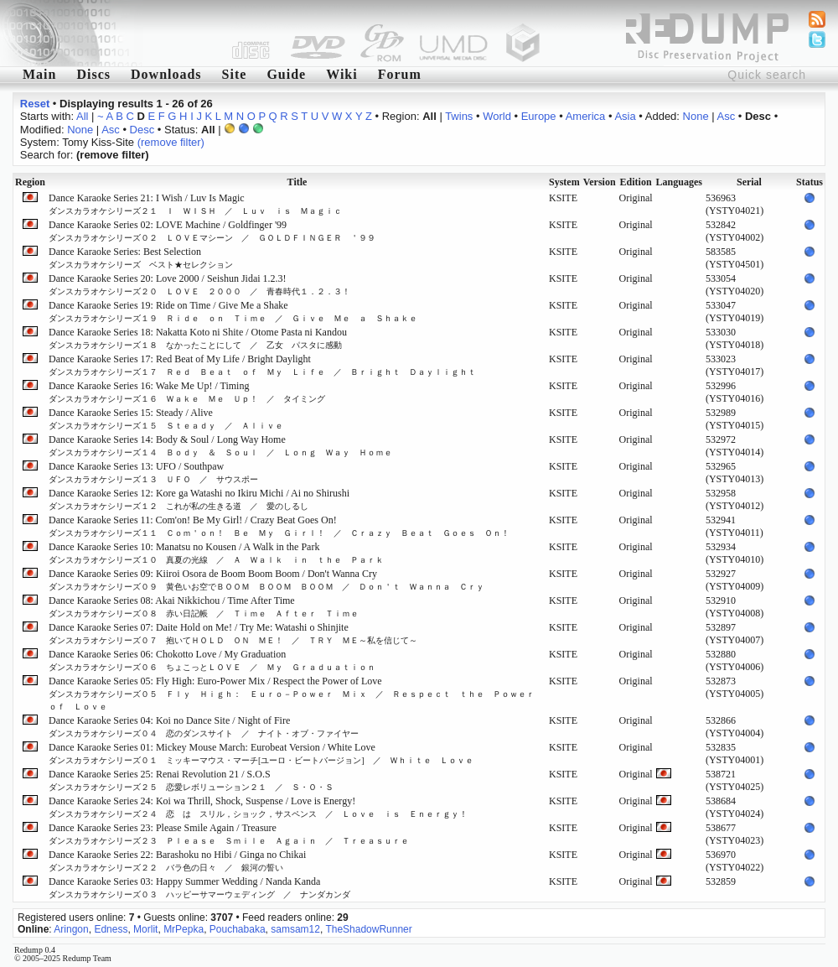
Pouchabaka (238, 929)
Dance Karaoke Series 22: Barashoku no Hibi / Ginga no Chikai (177, 860)
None (696, 116)
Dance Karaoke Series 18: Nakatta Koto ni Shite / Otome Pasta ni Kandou (198, 338)
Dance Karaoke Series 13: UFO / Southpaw (153, 472)
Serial (749, 182)
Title (297, 182)
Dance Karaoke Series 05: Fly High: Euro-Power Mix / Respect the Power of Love (296, 693)
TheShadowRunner (368, 929)
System (564, 182)
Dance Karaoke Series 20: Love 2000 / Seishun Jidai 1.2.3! (199, 284)
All (82, 116)
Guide (286, 74)
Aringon (71, 929)
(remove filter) (170, 142)
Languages (679, 182)
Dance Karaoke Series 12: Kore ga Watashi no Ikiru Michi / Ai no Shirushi (199, 499)
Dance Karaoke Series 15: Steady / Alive (166, 418)
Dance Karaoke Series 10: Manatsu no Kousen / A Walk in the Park (216, 552)
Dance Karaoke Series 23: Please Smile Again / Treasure (229, 833)
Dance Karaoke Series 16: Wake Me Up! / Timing (187, 391)
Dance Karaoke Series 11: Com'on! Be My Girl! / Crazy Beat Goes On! (279, 526)
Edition (636, 182)
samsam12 (295, 929)
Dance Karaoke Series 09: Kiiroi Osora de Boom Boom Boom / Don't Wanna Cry (266, 579)
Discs (93, 74)
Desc (142, 129)
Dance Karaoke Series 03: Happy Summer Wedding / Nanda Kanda (199, 887)
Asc (726, 116)
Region (30, 182)
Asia (624, 116)
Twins (459, 116)
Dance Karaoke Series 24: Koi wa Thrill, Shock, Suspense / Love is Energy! (258, 807)
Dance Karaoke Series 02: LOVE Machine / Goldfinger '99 (212, 230)
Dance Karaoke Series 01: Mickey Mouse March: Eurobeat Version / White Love (261, 753)
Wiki (342, 74)
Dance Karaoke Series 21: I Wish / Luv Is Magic (195, 204)
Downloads (166, 74)
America (586, 116)
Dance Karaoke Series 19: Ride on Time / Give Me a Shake (233, 311)
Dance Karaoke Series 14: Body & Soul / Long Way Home (225, 445)
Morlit (145, 929)
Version (599, 182)
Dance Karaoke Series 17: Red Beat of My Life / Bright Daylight (262, 365)
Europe (538, 116)
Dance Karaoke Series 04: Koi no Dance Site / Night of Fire (204, 726)
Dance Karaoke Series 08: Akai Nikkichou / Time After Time (204, 606)
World (497, 116)
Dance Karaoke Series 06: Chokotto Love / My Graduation (212, 660)
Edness (110, 929)
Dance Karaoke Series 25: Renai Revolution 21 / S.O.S (191, 780)
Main (39, 74)
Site (234, 74)
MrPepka (183, 929)
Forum (400, 74)
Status (809, 182)
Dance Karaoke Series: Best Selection (141, 257)
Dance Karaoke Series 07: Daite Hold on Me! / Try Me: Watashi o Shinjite (233, 633)
